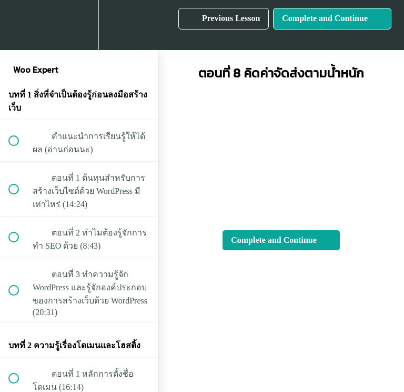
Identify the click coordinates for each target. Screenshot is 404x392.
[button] (19, 25)
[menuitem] (78, 25)
